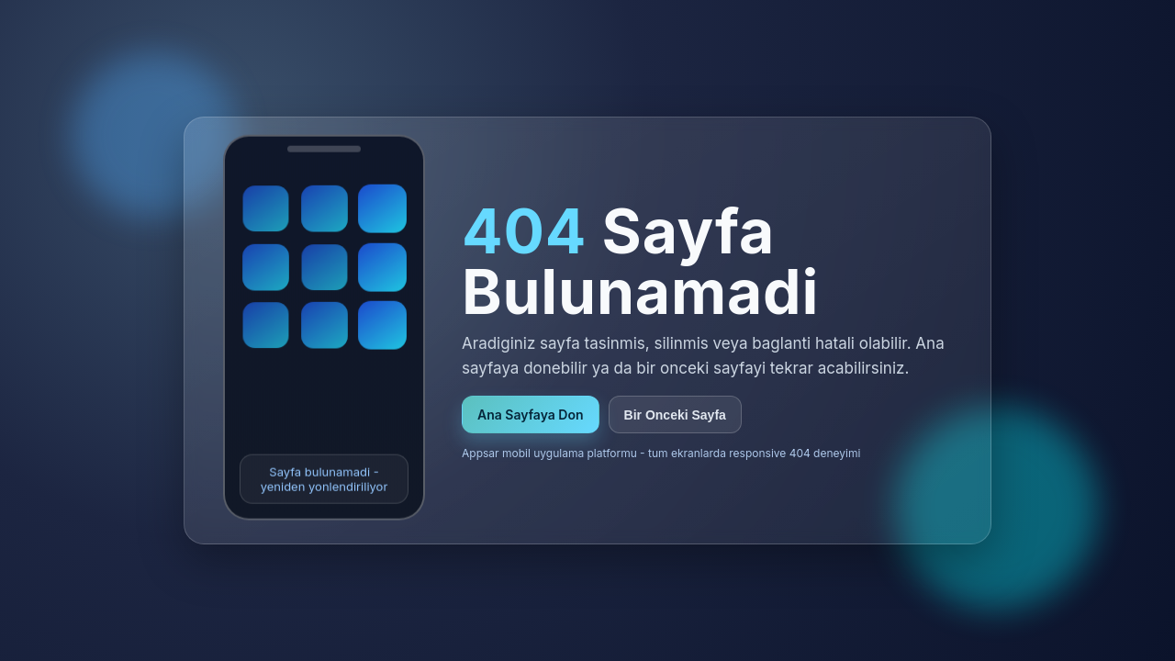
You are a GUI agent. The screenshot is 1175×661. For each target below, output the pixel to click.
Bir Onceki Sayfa (675, 415)
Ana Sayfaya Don (530, 414)
